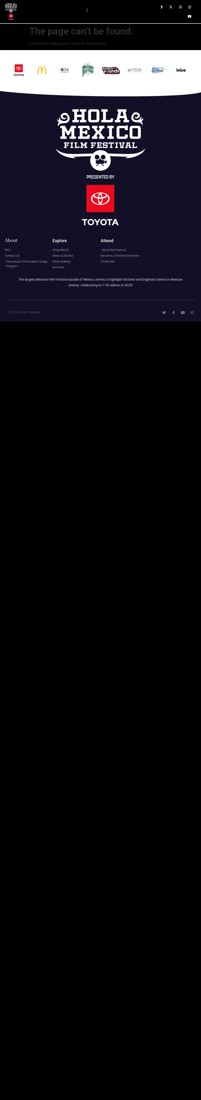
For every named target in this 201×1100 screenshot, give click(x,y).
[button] (87, 10)
